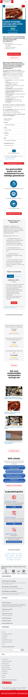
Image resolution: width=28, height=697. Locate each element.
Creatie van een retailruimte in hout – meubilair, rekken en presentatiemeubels (13, 398)
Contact (6, 122)
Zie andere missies (14, 451)
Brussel (13, 553)
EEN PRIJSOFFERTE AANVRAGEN (14, 693)
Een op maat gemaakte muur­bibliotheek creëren (13, 427)
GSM (5, 138)
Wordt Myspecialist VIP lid (7, 634)
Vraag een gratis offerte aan (14, 163)
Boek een (13, 32)
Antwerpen (7, 553)
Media (3, 644)
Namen (20, 553)
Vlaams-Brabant (18, 555)
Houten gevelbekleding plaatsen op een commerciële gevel (13, 442)
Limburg (6, 555)
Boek (14, 523)
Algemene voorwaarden (6, 669)
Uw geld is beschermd (6, 602)
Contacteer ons (14, 58)
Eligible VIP (13, 28)
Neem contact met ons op (14, 542)
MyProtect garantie (6, 667)
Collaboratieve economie (7, 609)
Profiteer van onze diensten (14, 485)
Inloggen (3, 677)
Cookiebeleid (4, 673)
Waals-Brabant (9, 557)
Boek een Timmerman (14, 54)
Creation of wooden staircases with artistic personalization (12, 413)
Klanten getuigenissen (6, 618)
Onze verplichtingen (6, 665)
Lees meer (14, 365)
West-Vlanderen (17, 557)
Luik (16, 553)
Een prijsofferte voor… (9, 143)
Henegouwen (18, 559)
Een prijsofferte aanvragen (14, 213)
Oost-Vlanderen (10, 559)
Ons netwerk (4, 638)
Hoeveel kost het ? (5, 663)
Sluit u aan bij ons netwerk (7, 642)
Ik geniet (14, 303)
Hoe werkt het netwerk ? (7, 661)
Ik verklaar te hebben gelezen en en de (13, 157)
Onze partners (4, 636)
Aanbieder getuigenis (6, 620)
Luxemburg (11, 555)
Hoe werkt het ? (5, 659)
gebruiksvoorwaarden (9, 159)
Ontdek (14, 507)
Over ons (3, 632)
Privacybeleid (4, 671)
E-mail (5, 127)
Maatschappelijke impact (7, 623)
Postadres (6, 133)
